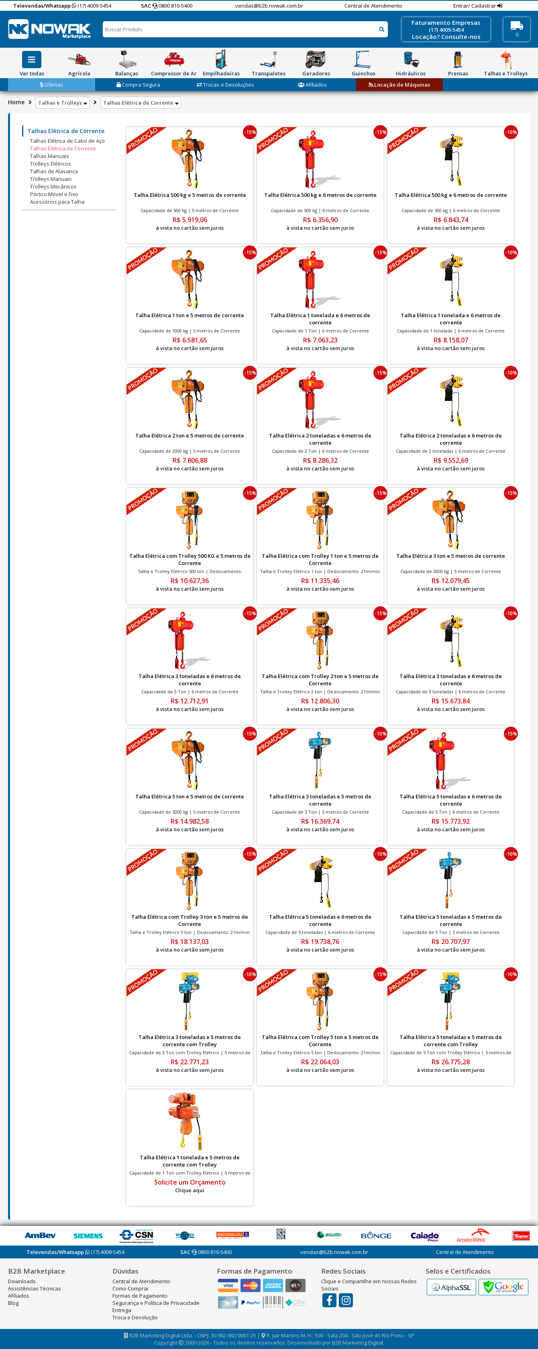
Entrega (121, 1310)
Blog (13, 1302)
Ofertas (51, 84)
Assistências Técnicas (34, 1288)
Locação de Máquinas (399, 84)
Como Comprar (130, 1288)
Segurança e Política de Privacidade (156, 1302)
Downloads (22, 1281)
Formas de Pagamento (139, 1295)
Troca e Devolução (135, 1317)
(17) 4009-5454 (91, 5)
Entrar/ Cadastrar (475, 5)
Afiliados (312, 84)
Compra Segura (138, 84)
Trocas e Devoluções (225, 84)
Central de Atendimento (373, 5)
